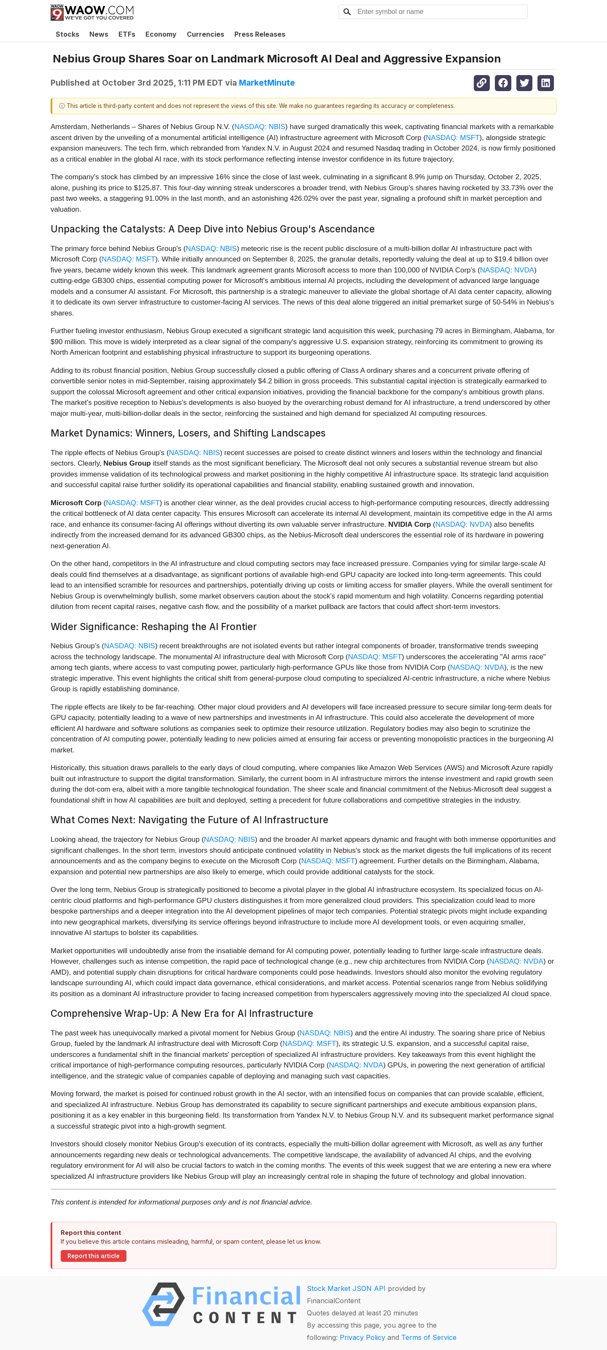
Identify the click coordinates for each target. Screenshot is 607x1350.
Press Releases (259, 34)
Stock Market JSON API (346, 1288)
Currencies (205, 34)
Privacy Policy (362, 1337)
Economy (161, 34)
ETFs (126, 34)
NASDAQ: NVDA (507, 270)
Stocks (67, 34)
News (98, 34)
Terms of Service (429, 1337)
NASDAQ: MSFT (453, 138)
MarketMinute (267, 83)
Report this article (93, 1256)
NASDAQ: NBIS (259, 127)
